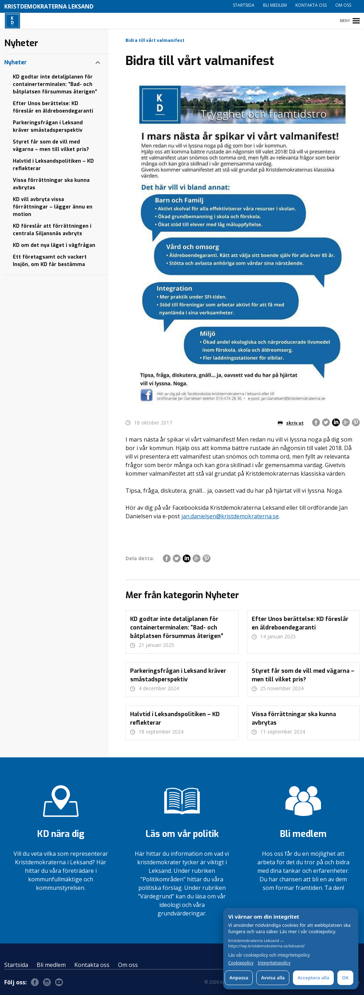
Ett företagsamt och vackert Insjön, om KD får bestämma (50, 261)
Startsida (244, 5)
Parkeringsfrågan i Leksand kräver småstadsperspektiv (48, 126)
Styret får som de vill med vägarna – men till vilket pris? (51, 146)
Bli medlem (275, 5)
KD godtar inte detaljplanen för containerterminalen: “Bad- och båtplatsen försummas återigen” (55, 84)
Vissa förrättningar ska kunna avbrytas (51, 184)
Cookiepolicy (240, 963)
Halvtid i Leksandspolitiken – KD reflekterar (53, 165)
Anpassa (238, 977)
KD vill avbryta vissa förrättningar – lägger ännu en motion (52, 207)
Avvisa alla (273, 977)
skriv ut (291, 423)
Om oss (343, 5)
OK (345, 977)
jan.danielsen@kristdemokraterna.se (230, 516)
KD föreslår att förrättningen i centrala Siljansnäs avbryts (52, 230)
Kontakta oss (311, 5)
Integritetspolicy (274, 963)
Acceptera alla (313, 977)
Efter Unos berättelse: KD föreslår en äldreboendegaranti (53, 107)
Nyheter (15, 62)
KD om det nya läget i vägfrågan (54, 245)
